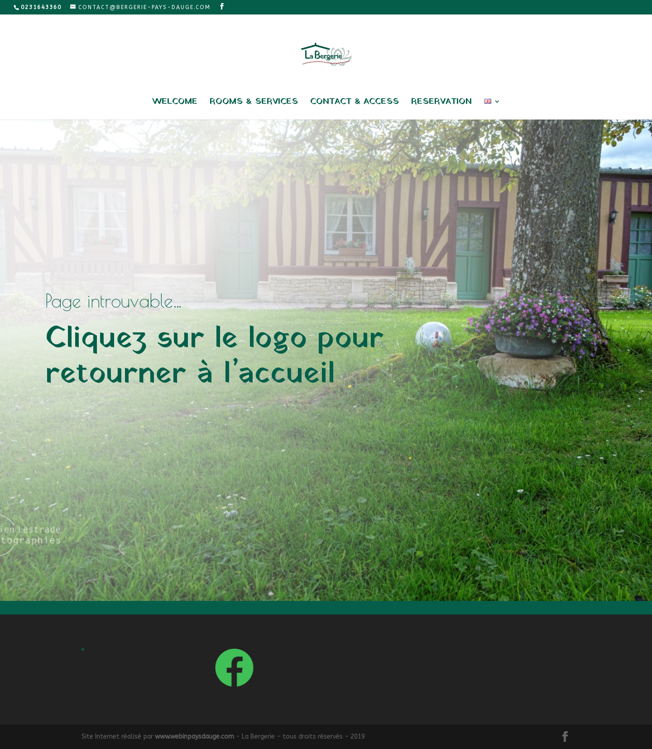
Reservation (441, 103)
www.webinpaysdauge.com (194, 736)
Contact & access (354, 103)
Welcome (174, 103)
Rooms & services (254, 103)
